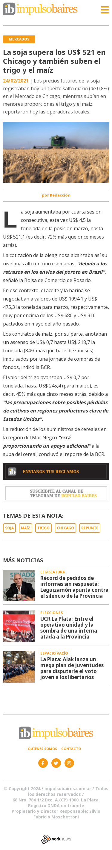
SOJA (9, 527)
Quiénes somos (42, 748)
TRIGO (43, 527)
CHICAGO (65, 527)
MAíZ (25, 527)
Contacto (71, 748)
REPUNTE (89, 527)
